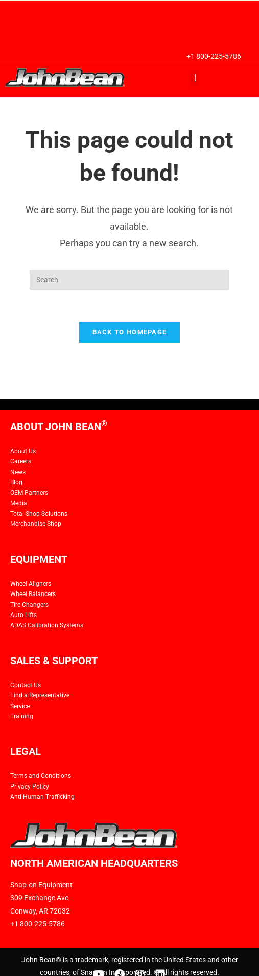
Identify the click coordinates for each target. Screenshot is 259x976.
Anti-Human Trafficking (42, 796)
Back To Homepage (129, 332)
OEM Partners (29, 492)
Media (18, 503)
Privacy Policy (29, 786)
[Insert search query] (129, 280)
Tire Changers (29, 604)
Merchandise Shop (35, 523)
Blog (16, 482)
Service (20, 706)
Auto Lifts (23, 615)
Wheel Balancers (33, 594)
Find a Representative (39, 695)
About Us (23, 451)
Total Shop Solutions (38, 513)
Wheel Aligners (30, 583)
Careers (20, 461)
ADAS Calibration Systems (46, 625)
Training (21, 716)
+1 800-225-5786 (213, 56)
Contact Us (25, 685)
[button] (194, 78)
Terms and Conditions (40, 775)
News (18, 472)
